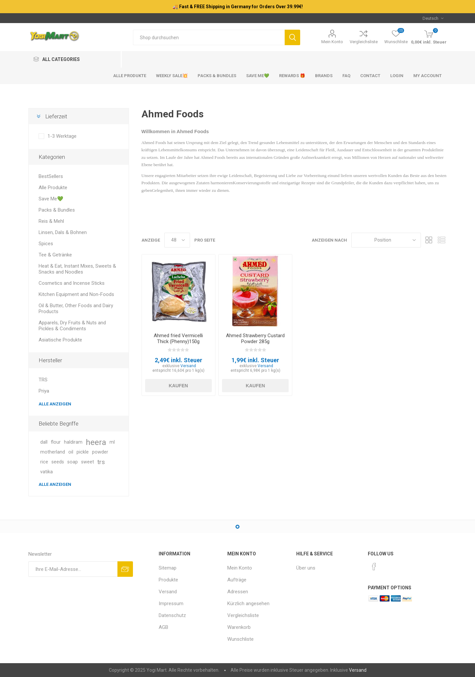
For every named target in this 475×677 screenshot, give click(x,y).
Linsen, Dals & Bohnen (63, 232)
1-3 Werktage (62, 136)
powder (100, 452)
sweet (87, 462)
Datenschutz (172, 615)
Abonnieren (125, 569)
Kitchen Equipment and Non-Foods (76, 294)
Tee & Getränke (55, 255)
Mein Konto (332, 41)
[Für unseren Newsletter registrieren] (72, 569)
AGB (163, 627)
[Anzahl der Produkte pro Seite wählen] (177, 240)
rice (44, 462)
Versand (188, 366)
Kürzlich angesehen (248, 603)
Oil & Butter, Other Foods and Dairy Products (76, 308)
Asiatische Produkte (60, 340)
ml (112, 442)
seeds (57, 462)
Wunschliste (240, 639)
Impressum (171, 603)
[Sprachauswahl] (433, 18)
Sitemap (167, 568)
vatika (46, 472)
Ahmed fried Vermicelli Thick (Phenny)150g (178, 338)
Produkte (168, 580)
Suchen (292, 37)
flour (56, 442)
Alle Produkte (53, 188)
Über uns (305, 568)
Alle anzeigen (55, 403)
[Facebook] (374, 566)
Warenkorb (239, 627)
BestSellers (51, 176)
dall (44, 442)
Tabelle (429, 240)
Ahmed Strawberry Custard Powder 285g (255, 338)
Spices (46, 244)
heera (96, 442)
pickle (83, 452)
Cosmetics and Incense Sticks (72, 283)
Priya (44, 391)
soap (72, 462)
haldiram (73, 442)
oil (70, 452)
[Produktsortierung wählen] (386, 240)
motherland (52, 452)
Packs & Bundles (57, 210)
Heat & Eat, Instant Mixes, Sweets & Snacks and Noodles (77, 269)
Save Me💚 (51, 199)
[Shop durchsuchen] (209, 37)
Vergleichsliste (364, 41)
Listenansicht (442, 240)
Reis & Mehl (51, 221)
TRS (43, 380)
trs (101, 462)
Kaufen (178, 385)
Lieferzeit (56, 116)
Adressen (237, 592)
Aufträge (236, 580)
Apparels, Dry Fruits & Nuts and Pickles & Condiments (72, 326)
